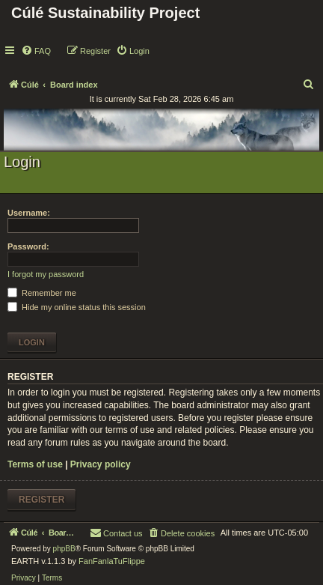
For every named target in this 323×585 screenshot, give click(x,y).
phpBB (64, 549)
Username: (28, 212)
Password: (28, 246)
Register (41, 499)
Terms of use (35, 464)
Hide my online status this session (76, 307)
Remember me (41, 292)
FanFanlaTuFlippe (112, 561)
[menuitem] (36, 51)
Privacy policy (100, 464)
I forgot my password (45, 274)
